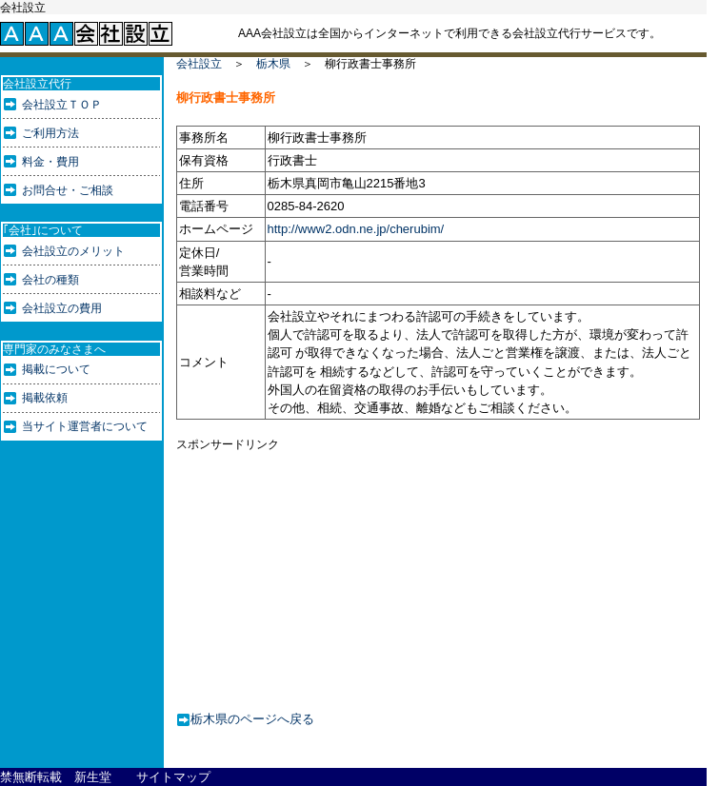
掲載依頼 (45, 397)
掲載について (56, 369)
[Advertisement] (323, 570)
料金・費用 (50, 161)
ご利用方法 (50, 133)
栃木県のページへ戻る (252, 718)
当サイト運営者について (85, 426)
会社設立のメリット (73, 251)
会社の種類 (50, 279)
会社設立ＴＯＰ (62, 104)
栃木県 (273, 63)
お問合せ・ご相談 (67, 190)
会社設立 (199, 63)
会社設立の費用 (62, 308)
